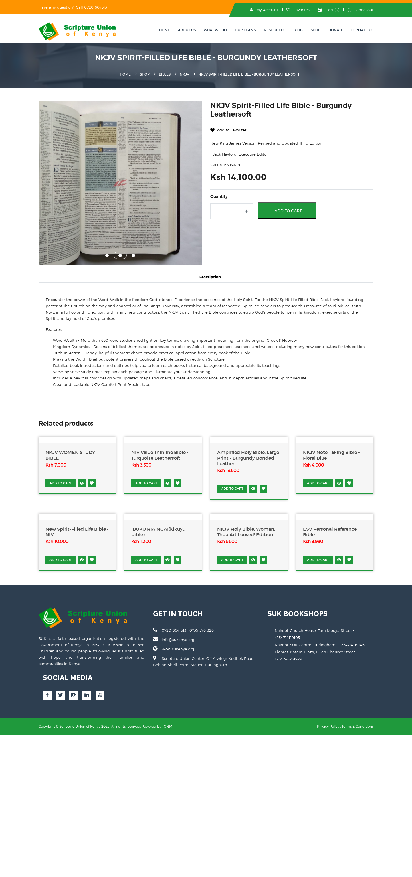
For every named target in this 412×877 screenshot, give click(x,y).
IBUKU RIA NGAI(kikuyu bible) (158, 531)
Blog (298, 30)
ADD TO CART (60, 483)
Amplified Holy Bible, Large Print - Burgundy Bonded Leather (248, 458)
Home (164, 30)
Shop (315, 30)
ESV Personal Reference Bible (330, 531)
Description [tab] (210, 276)
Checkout (360, 9)
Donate (335, 30)
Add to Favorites (228, 130)
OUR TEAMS (245, 30)
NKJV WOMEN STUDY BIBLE (70, 455)
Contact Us (362, 30)
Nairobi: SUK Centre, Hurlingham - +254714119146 (320, 644)
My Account (264, 9)
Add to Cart (288, 210)
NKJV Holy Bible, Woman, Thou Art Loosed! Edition (246, 531)
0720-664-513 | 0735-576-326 (183, 629)
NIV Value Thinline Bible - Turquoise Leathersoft (160, 455)
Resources (274, 30)
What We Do (215, 30)
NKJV (184, 74)
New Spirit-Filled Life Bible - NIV (77, 531)
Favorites (298, 9)
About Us (187, 30)
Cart (328, 9)
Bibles (165, 74)
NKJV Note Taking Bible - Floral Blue (331, 455)
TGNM (167, 726)
